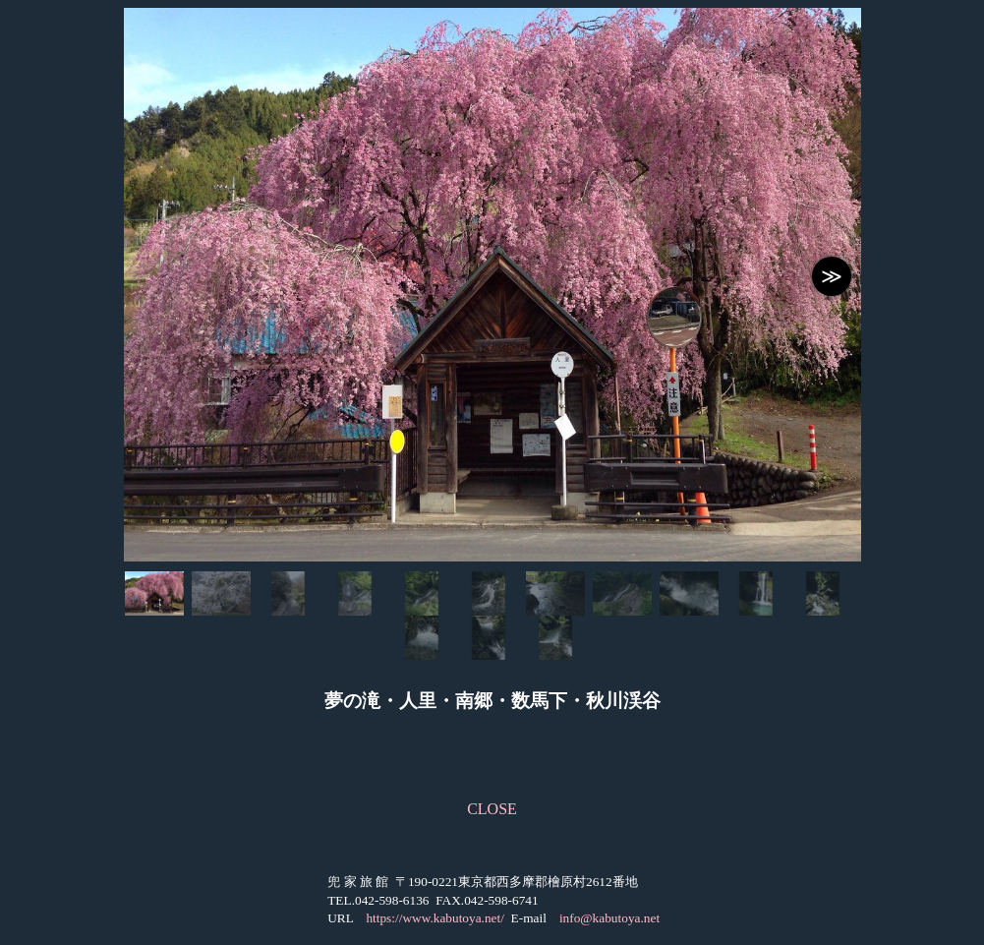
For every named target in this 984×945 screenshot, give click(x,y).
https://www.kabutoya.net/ (435, 918)
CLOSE (492, 808)
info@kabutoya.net (609, 918)
